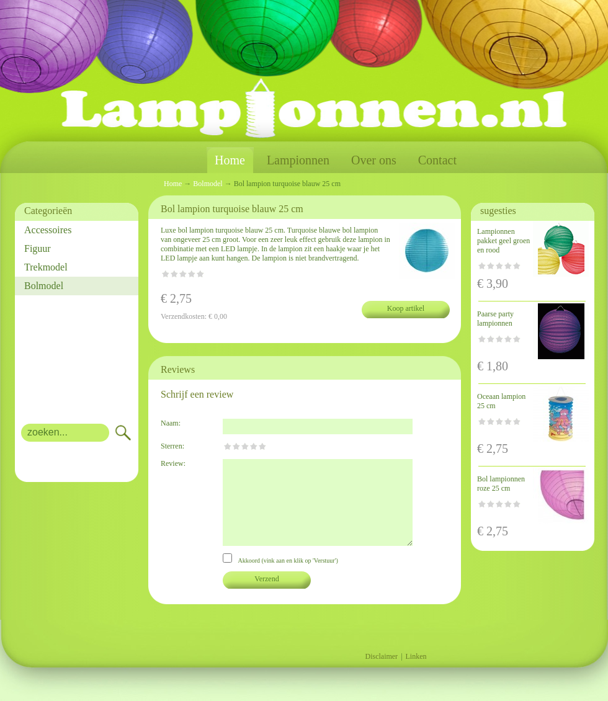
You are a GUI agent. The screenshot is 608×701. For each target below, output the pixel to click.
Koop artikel (405, 308)
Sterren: (172, 446)
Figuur (37, 248)
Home (230, 160)
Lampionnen (298, 160)
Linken (416, 656)
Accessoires (47, 230)
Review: (173, 463)
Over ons (373, 160)
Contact (437, 160)
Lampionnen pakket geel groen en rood (503, 240)
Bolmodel (43, 285)
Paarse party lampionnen (495, 319)
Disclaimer (381, 656)
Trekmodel (46, 267)
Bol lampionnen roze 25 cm (501, 484)
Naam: (171, 423)
